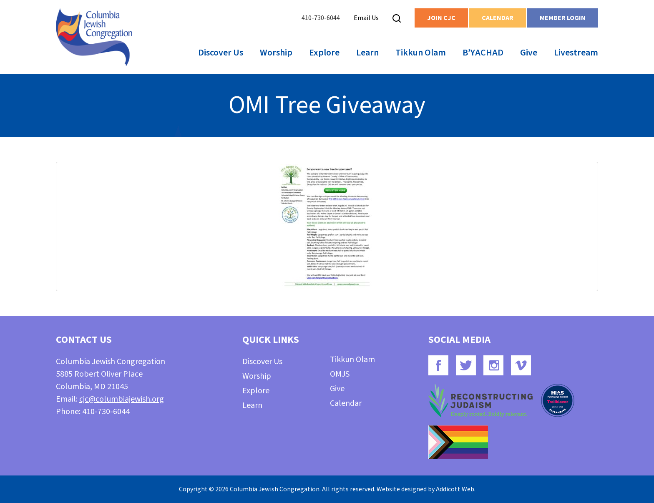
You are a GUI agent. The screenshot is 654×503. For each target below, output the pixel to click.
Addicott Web (455, 489)
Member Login (563, 18)
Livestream (576, 52)
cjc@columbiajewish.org (121, 399)
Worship (276, 52)
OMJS (340, 374)
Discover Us (220, 52)
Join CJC (441, 18)
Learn (367, 52)
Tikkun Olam (420, 52)
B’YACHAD (483, 52)
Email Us (366, 18)
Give (528, 52)
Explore (324, 52)
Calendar (497, 18)
